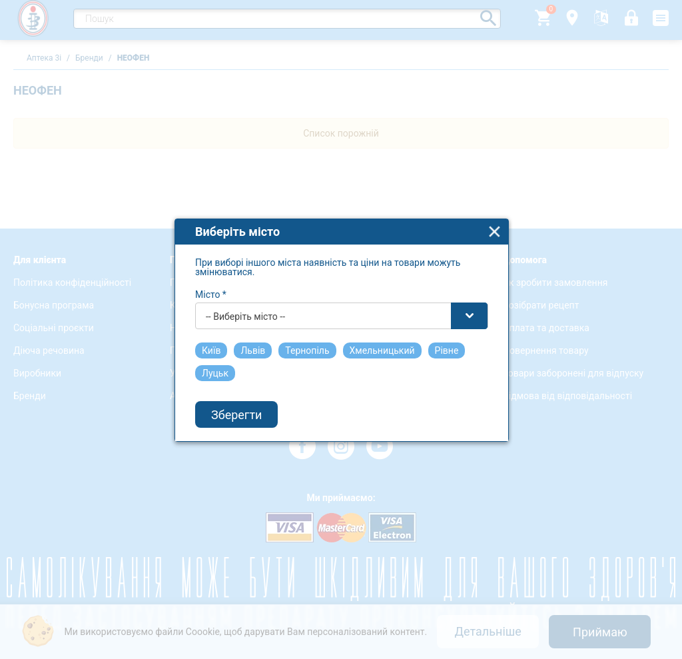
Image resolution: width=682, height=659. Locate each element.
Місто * (210, 290)
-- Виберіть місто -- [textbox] (245, 312)
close (495, 227)
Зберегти (236, 410)
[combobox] (341, 311)
